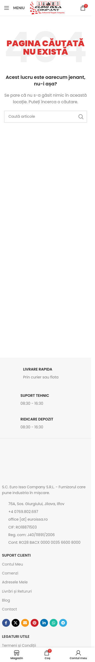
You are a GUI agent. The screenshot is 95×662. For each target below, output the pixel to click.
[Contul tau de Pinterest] (35, 623)
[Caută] (45, 117)
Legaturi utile (16, 636)
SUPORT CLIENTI (16, 555)
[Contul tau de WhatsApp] (54, 623)
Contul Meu (12, 564)
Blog (6, 600)
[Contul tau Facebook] (6, 623)
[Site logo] (47, 7)
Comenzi (10, 573)
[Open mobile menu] (14, 8)
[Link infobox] (45, 375)
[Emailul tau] (25, 623)
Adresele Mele (15, 582)
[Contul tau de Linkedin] (44, 623)
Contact (9, 609)
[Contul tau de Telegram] (63, 623)
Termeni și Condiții (19, 645)
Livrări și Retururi (17, 591)
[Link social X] (16, 623)
